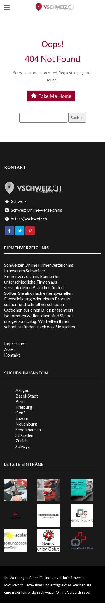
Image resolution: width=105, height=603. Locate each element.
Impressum (14, 343)
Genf (20, 412)
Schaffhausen (28, 429)
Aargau (22, 390)
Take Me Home (51, 96)
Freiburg (23, 407)
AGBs (10, 349)
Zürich (21, 440)
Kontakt (12, 354)
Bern (20, 401)
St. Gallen (24, 435)
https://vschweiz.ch (29, 218)
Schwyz (22, 446)
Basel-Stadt (26, 395)
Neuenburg (26, 423)
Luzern (21, 418)
